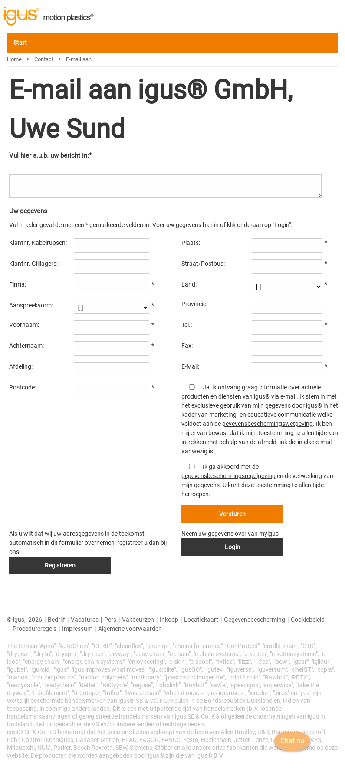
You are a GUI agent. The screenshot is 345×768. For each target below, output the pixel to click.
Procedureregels (34, 628)
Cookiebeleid (308, 619)
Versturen (232, 514)
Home (14, 59)
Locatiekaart (201, 619)
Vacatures (85, 619)
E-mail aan (79, 59)
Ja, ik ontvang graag (230, 387)
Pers (110, 619)
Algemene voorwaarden (130, 628)
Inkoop (169, 619)
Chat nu (288, 752)
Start (20, 42)
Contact (43, 59)
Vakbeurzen (138, 619)
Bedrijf (56, 619)
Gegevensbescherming (254, 619)
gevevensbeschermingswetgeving (267, 423)
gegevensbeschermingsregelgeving (228, 475)
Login (232, 547)
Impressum (77, 628)
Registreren (60, 565)
